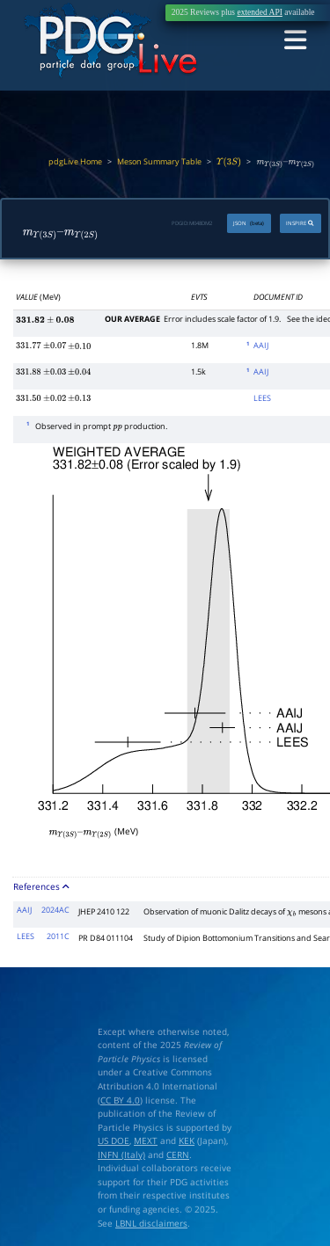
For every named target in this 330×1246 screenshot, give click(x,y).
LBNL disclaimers (151, 1220)
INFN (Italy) (121, 1151)
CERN (177, 1151)
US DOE (113, 1137)
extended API (259, 12)
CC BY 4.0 (120, 1097)
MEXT (146, 1137)
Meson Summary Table (159, 162)
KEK (186, 1137)
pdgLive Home (75, 162)
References (41, 884)
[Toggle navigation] (297, 40)
